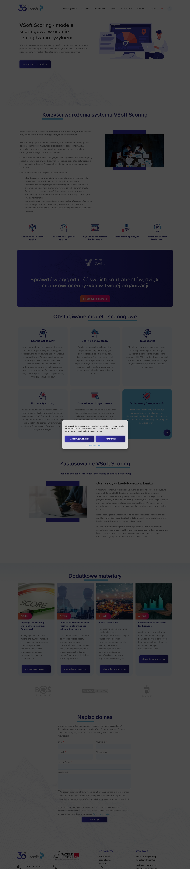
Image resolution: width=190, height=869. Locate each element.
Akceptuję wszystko (79, 439)
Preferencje (110, 439)
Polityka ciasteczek (93, 445)
